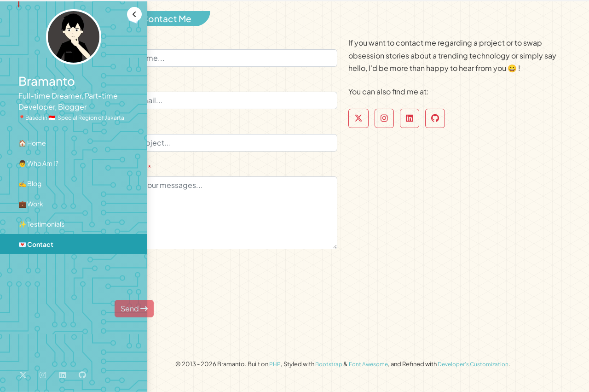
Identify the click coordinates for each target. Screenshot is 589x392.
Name (179, 44)
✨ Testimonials (41, 224)
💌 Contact (35, 244)
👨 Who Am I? (38, 163)
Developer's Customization (501, 368)
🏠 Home (32, 143)
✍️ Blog (29, 183)
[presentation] (236, 279)
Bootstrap (349, 368)
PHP (294, 368)
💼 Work (30, 203)
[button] (134, 14)
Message (184, 171)
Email (178, 87)
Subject (182, 129)
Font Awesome (391, 368)
